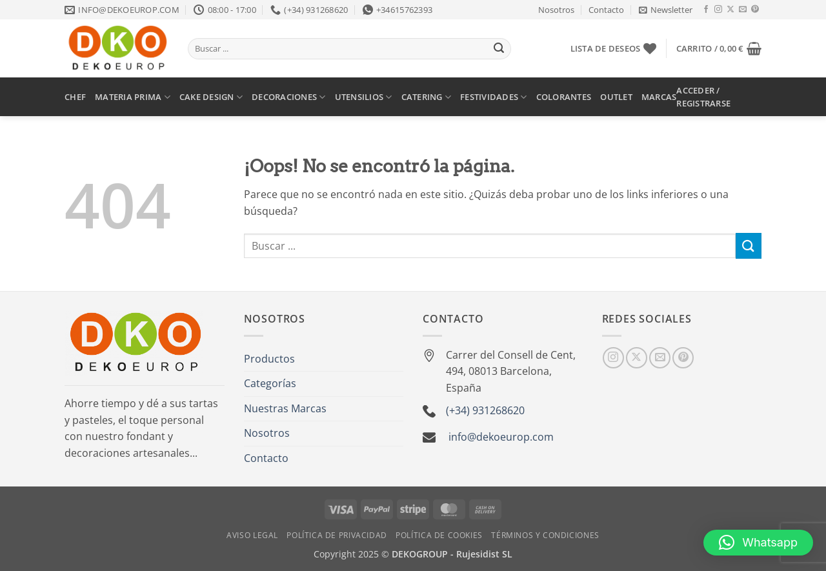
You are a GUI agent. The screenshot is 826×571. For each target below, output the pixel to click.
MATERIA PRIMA (132, 97)
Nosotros (556, 9)
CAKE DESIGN (211, 97)
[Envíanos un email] (743, 9)
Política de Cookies (439, 535)
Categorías (270, 383)
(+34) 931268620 (485, 410)
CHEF (75, 97)
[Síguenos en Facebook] (706, 9)
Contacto (606, 9)
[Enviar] (499, 49)
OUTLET (616, 97)
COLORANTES (564, 97)
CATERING (426, 97)
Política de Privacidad (337, 535)
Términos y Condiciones (545, 535)
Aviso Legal (252, 535)
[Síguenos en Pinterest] (755, 9)
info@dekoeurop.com (501, 437)
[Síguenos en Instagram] (718, 9)
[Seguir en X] (730, 9)
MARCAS (659, 97)
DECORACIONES (289, 97)
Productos (269, 359)
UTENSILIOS (363, 97)
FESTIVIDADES (493, 97)
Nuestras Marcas (285, 408)
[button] (665, 9)
